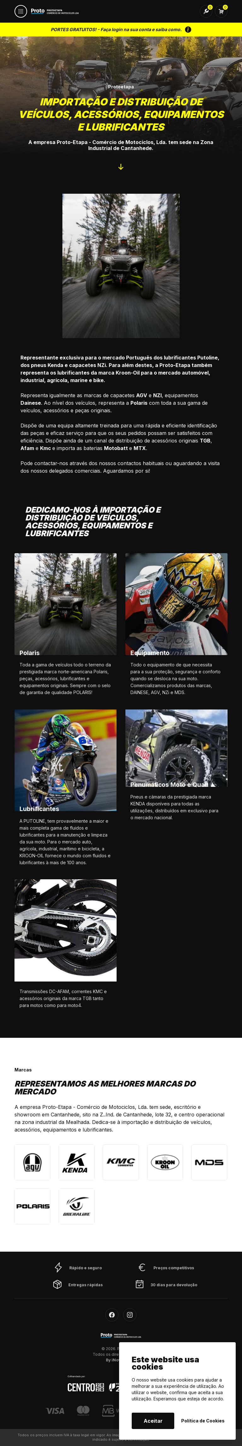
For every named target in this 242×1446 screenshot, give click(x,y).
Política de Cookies (203, 1420)
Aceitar (153, 1421)
